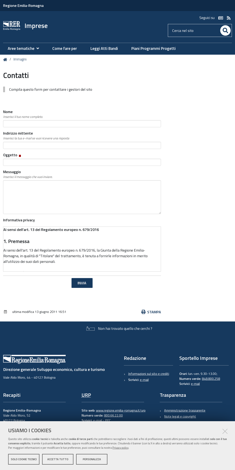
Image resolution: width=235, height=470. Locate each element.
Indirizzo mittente (36, 135)
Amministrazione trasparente (184, 410)
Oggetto (12, 155)
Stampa (151, 312)
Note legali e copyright (180, 416)
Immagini (19, 59)
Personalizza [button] (92, 459)
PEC (108, 420)
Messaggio (28, 174)
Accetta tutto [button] (57, 459)
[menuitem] (25, 48)
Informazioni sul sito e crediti (148, 373)
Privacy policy (120, 448)
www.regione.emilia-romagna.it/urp (121, 410)
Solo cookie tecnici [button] (24, 459)
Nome (23, 114)
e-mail (144, 379)
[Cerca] (225, 30)
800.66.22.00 (113, 415)
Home (6, 59)
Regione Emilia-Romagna (23, 5)
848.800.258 (211, 378)
